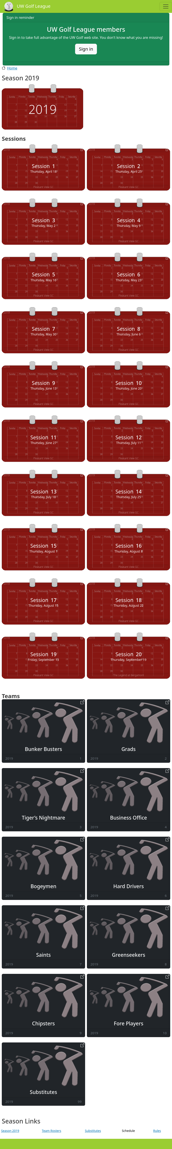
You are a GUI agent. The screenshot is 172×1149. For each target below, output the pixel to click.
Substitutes (93, 1131)
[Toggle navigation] (166, 6)
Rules (157, 1131)
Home (12, 68)
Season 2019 (10, 1131)
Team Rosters (51, 1131)
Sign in (86, 49)
